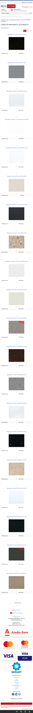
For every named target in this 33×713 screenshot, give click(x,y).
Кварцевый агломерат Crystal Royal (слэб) (16, 176)
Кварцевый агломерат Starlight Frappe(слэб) (16, 318)
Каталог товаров (16, 13)
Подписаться (16, 703)
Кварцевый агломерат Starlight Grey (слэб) (16, 374)
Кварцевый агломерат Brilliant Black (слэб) (16, 516)
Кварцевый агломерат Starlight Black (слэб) (16, 431)
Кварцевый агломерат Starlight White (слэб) (16, 403)
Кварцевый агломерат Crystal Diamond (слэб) (16, 91)
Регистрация (29, 2)
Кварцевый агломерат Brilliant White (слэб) (16, 488)
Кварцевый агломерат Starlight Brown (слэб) (16, 346)
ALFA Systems (29, 708)
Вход (24, 2)
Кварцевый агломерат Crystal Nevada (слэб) (16, 289)
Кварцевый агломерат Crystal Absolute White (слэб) (16, 119)
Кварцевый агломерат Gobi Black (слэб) (16, 34)
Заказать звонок (16, 610)
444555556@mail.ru (16, 620)
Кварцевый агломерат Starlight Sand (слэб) (16, 460)
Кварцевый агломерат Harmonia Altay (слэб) (16, 573)
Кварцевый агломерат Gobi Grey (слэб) (16, 62)
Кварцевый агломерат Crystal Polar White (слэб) (16, 147)
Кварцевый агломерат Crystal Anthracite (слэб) (16, 204)
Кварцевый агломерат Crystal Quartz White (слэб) (16, 261)
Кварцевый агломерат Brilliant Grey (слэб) (16, 545)
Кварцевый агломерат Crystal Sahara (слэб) (16, 233)
